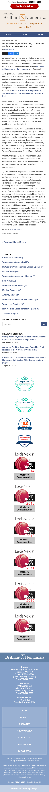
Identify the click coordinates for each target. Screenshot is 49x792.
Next (23, 242)
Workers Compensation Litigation (19, 276)
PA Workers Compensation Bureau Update (23, 267)
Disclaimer (24, 724)
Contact (24, 34)
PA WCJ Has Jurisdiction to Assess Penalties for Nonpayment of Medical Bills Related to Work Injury (24, 360)
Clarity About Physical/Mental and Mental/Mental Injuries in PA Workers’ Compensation (23, 338)
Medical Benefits (11, 290)
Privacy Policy (24, 731)
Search (44, 324)
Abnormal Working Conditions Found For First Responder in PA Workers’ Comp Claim (23, 348)
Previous (7, 242)
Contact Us (24, 738)
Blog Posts (24, 751)
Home (8, 34)
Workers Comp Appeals (14, 286)
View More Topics (10, 313)
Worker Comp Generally (15, 262)
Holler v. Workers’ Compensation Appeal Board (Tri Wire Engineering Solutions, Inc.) (23, 93)
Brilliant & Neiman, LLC (33, 782)
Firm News (9, 281)
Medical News (10, 272)
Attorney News (10, 295)
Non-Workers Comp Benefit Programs (20, 309)
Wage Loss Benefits (13, 304)
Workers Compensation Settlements (20, 300)
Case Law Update (16, 229)
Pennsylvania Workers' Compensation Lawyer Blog (24, 17)
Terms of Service (28, 761)
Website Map (24, 744)
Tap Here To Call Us (24, 6)
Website (24, 717)
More (40, 34)
